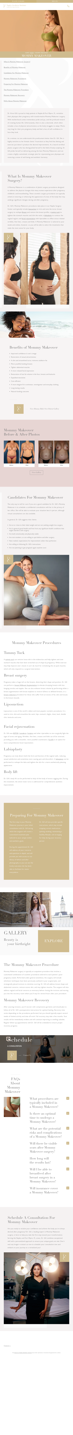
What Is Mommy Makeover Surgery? (17, 62)
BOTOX (16, 733)
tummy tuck (55, 212)
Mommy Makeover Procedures (15, 79)
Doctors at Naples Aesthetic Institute (23, 1352)
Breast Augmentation (29, 685)
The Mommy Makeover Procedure (16, 90)
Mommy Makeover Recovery (14, 95)
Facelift (51, 740)
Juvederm (22, 733)
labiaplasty (48, 215)
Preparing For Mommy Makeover (16, 84)
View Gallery (36, 472)
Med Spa (55, 1)
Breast (24, 212)
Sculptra (30, 733)
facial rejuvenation (28, 219)
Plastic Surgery (18, 1)
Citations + (7, 1346)
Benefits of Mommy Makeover (15, 67)
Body (32, 53)
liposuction (32, 209)
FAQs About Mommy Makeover (15, 101)
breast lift (18, 685)
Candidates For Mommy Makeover (16, 73)
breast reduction (10, 695)
